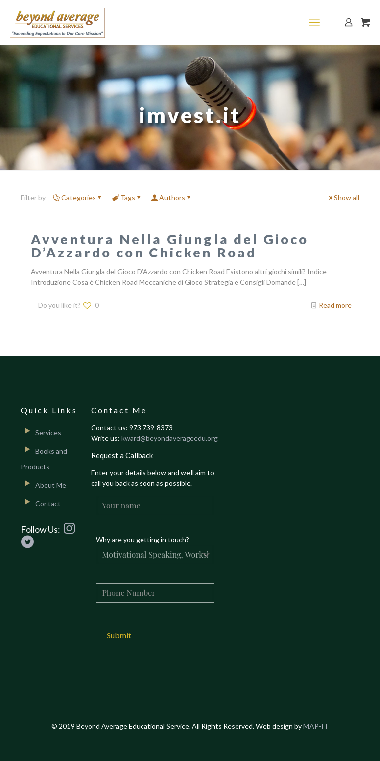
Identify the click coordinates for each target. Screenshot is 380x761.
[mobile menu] (314, 22)
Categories (78, 197)
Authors (171, 197)
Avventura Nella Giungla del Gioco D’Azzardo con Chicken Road (170, 245)
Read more (335, 305)
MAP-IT (316, 726)
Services (48, 432)
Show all (343, 197)
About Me (50, 485)
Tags (127, 197)
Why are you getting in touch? (142, 539)
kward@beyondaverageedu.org (169, 438)
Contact (48, 503)
